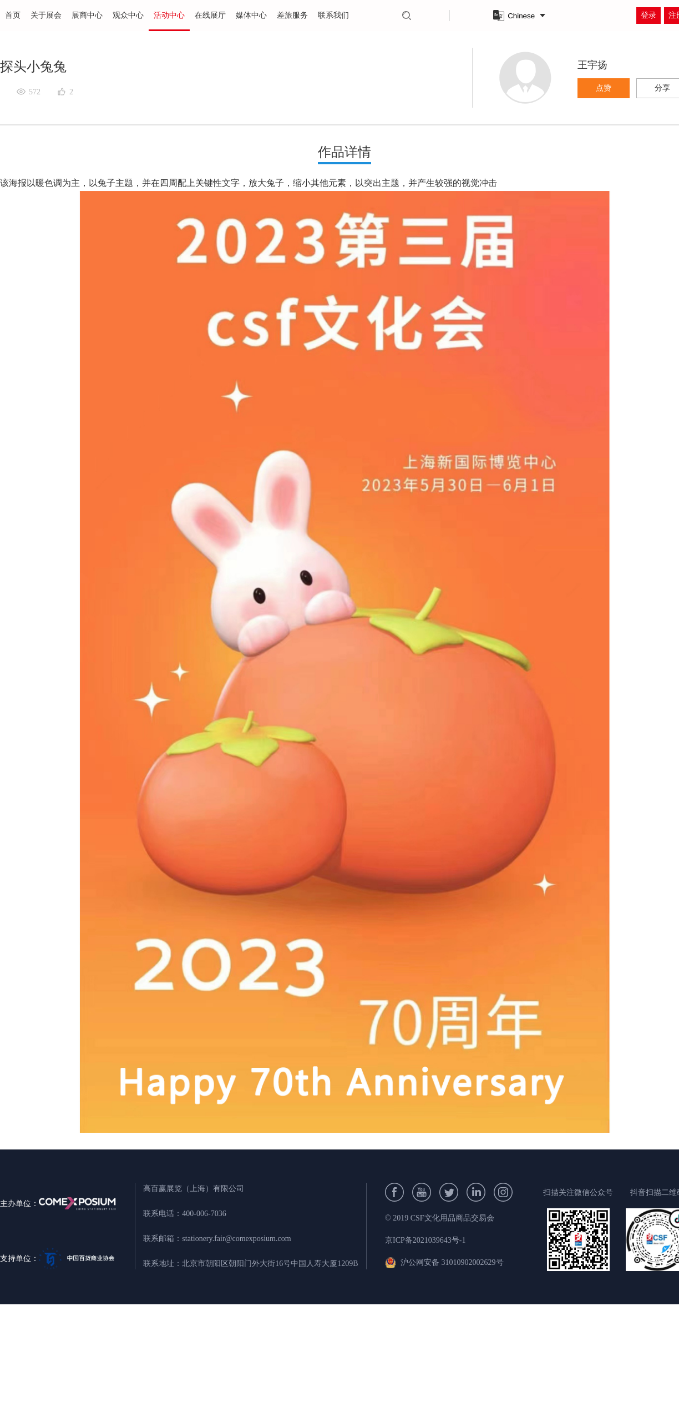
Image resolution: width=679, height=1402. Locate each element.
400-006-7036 (204, 1213)
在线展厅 (210, 15)
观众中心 (128, 15)
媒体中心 (251, 15)
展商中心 (87, 15)
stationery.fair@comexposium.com (236, 1238)
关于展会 (46, 15)
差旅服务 (292, 15)
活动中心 (169, 15)
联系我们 (333, 15)
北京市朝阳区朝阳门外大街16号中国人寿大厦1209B (270, 1263)
